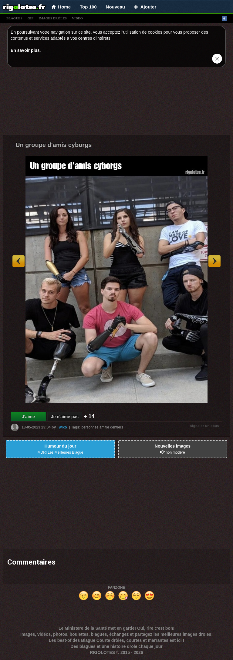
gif (31, 18)
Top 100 (88, 6)
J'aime (28, 416)
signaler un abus (204, 426)
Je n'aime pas (65, 416)
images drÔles (53, 18)
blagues (14, 18)
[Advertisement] (116, 102)
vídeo (77, 18)
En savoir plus (25, 50)
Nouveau (115, 6)
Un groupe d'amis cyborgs (53, 145)
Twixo (62, 427)
